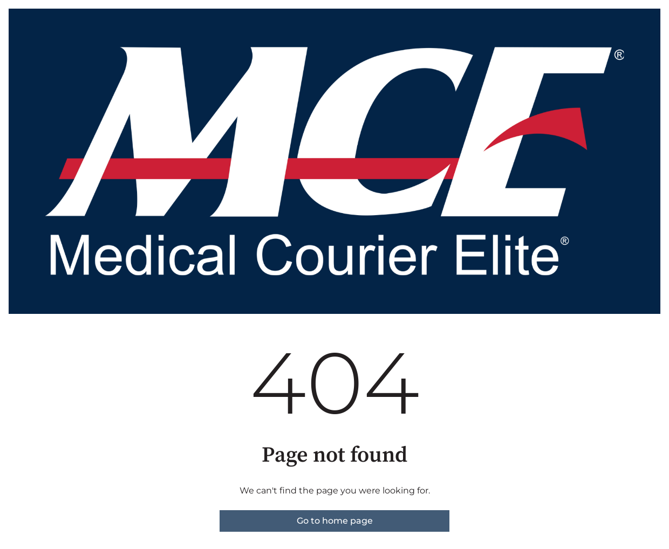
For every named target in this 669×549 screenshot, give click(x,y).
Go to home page (335, 521)
